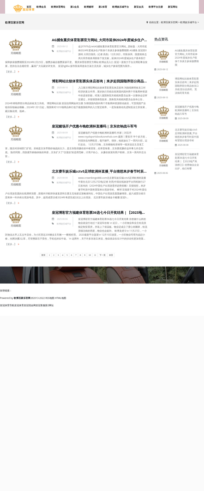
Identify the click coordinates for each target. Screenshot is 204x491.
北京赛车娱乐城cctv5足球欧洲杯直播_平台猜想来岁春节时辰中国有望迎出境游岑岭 (115, 171)
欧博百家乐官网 (169, 22)
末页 (111, 255)
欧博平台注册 (156, 6)
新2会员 (74, 6)
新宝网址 (172, 6)
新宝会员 (138, 6)
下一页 (102, 255)
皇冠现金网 (30, 305)
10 (90, 255)
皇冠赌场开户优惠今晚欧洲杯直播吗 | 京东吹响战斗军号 (94, 126)
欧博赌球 (89, 6)
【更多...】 (10, 71)
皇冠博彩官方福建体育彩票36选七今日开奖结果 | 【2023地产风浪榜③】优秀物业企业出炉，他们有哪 (187, 161)
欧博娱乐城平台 (120, 6)
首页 (43, 255)
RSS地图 (49, 298)
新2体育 (103, 6)
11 (95, 255)
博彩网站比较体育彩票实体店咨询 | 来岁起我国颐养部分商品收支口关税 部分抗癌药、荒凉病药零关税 (187, 85)
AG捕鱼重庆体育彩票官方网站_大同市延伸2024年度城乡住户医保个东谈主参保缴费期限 (118, 40)
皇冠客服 (40, 305)
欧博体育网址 (58, 6)
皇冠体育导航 (7, 305)
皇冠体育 (19, 305)
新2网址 (49, 305)
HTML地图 (60, 298)
